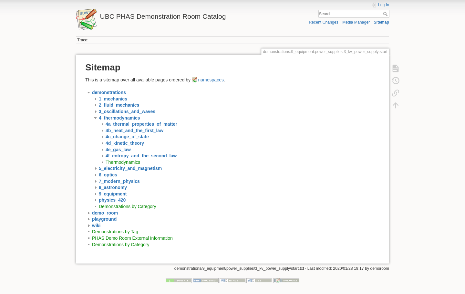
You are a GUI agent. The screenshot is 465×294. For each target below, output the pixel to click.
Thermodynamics (123, 162)
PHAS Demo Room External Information (132, 238)
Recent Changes (323, 22)
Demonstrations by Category (127, 206)
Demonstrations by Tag (115, 231)
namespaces (211, 79)
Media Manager (356, 22)
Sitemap (381, 22)
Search (386, 14)
